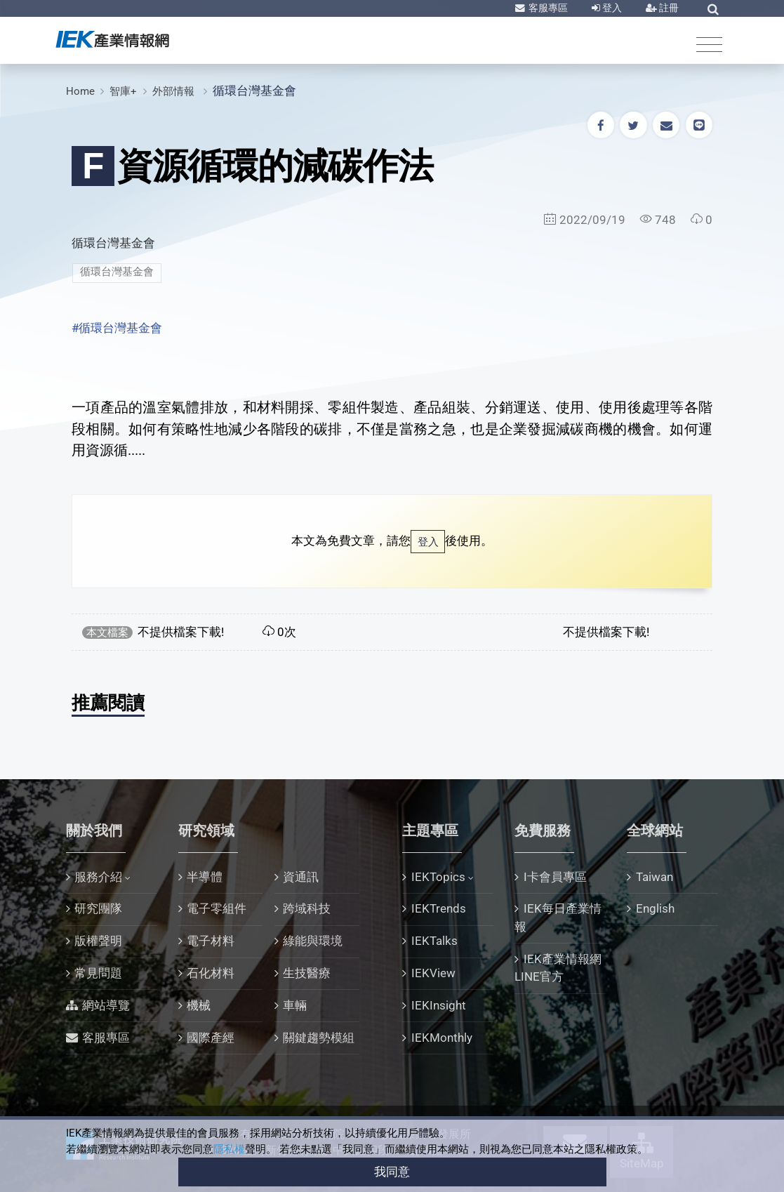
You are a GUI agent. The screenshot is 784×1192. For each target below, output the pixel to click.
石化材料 (210, 973)
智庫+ (123, 91)
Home (80, 91)
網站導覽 (106, 1005)
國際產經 (210, 1038)
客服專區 (547, 7)
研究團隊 (98, 908)
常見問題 (98, 973)
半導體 (204, 877)
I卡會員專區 (555, 877)
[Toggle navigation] (709, 44)
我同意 (392, 1172)
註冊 (668, 7)
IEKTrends (438, 908)
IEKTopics (438, 877)
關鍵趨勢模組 (318, 1038)
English (655, 908)
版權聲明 (98, 941)
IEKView (433, 973)
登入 (611, 7)
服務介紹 (98, 877)
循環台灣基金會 (254, 91)
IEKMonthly (441, 1038)
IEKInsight (438, 1005)
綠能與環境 (313, 941)
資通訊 (301, 877)
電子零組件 (216, 908)
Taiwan (654, 877)
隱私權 (229, 1149)
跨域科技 (307, 908)
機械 (199, 1005)
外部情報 (174, 91)
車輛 (295, 1005)
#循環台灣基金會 (117, 328)
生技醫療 (307, 973)
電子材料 (210, 941)
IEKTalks (434, 941)
